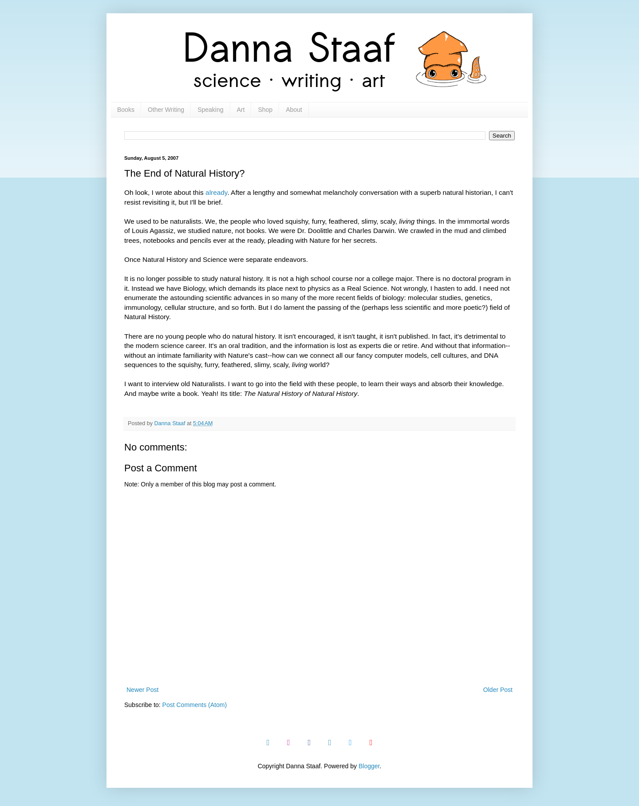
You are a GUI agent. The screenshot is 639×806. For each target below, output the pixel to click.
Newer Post (142, 689)
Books (125, 109)
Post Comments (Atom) (194, 704)
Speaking (210, 109)
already (216, 192)
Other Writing (166, 109)
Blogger (369, 766)
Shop (265, 109)
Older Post (498, 689)
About (294, 109)
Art (241, 109)
